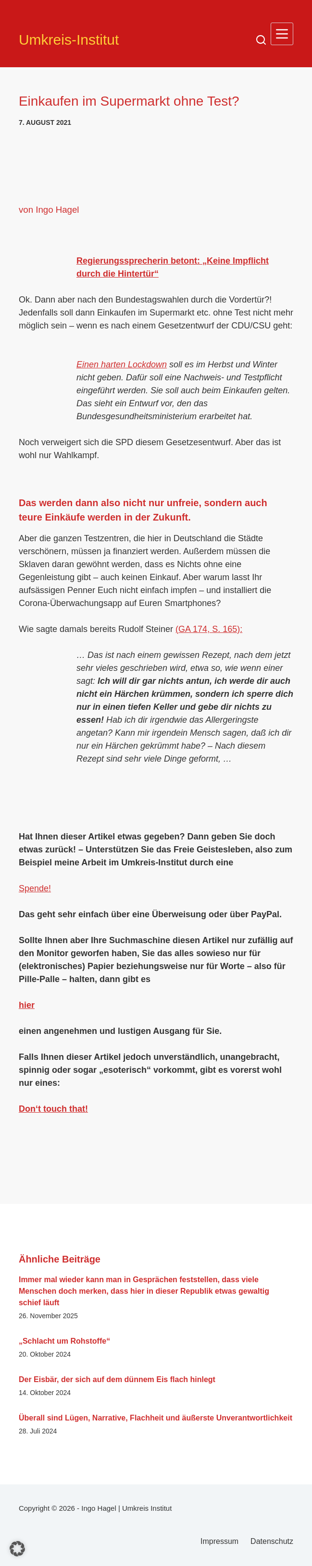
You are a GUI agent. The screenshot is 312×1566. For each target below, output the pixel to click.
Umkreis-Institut (69, 40)
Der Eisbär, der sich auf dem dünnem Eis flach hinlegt (117, 1379)
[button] (17, 1548)
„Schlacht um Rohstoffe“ (64, 1341)
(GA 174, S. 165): (208, 629)
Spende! (35, 888)
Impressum (219, 1541)
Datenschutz (271, 1541)
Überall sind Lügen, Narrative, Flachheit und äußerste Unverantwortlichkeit (155, 1418)
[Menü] (282, 34)
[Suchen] (261, 40)
